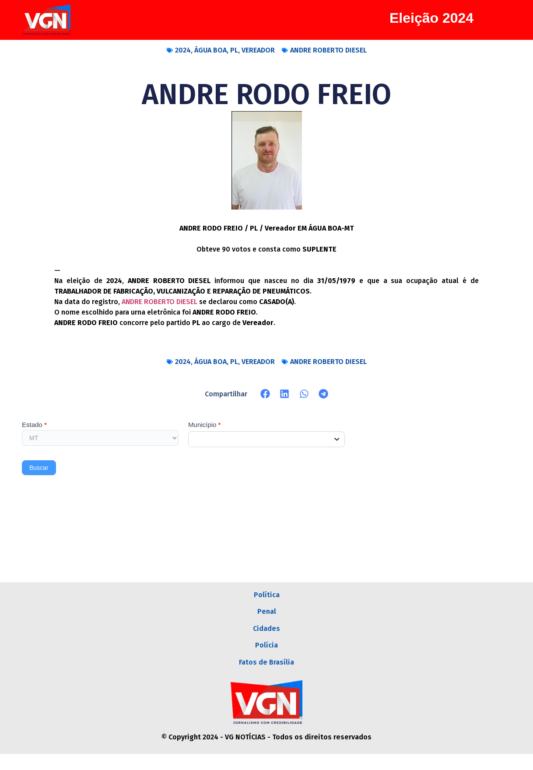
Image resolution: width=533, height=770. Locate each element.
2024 (183, 50)
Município (204, 424)
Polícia (266, 657)
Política (267, 596)
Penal (266, 616)
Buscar (39, 467)
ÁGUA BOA (210, 50)
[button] (265, 394)
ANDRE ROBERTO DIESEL (328, 50)
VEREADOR (258, 50)
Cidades (266, 637)
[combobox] (266, 439)
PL (234, 50)
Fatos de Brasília (266, 677)
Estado (34, 424)
